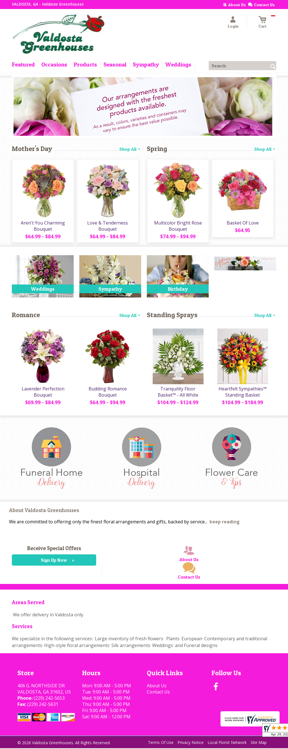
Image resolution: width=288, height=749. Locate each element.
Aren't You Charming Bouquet (43, 226)
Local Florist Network (227, 743)
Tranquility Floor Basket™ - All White (178, 392)
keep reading (225, 523)
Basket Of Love (242, 223)
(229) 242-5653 (49, 699)
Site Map (259, 743)
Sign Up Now (54, 561)
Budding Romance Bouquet (107, 392)
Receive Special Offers (54, 549)
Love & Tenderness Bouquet (107, 226)
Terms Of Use (161, 743)
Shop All (130, 149)
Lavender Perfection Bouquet (42, 392)
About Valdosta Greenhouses (44, 511)
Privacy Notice (190, 743)
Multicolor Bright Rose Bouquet (178, 226)
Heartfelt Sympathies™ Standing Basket (243, 392)
